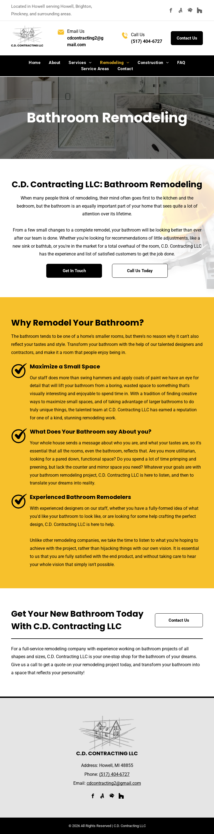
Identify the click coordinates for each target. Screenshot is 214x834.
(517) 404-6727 (146, 41)
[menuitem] (35, 63)
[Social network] (180, 11)
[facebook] (170, 11)
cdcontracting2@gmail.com (114, 783)
